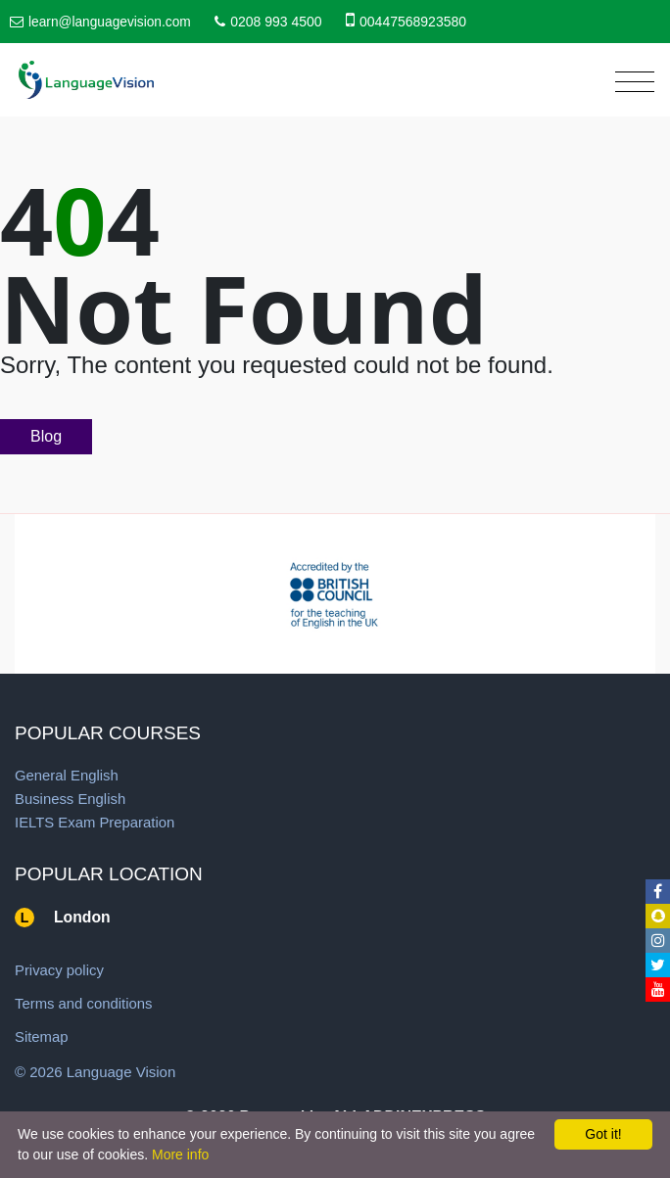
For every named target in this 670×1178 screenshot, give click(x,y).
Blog (46, 436)
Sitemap (42, 1036)
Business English (70, 798)
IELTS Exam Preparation (95, 822)
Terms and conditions (84, 1003)
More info (180, 1154)
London (83, 917)
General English (67, 775)
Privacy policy (60, 970)
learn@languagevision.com (111, 21)
